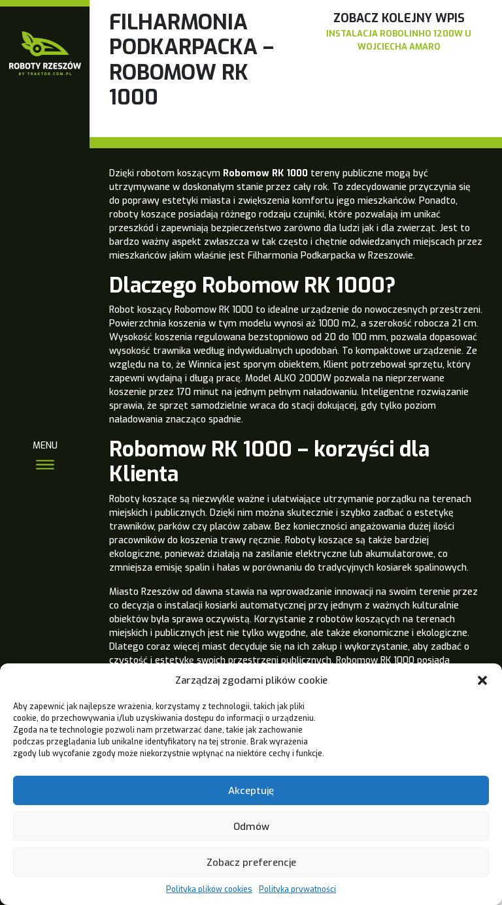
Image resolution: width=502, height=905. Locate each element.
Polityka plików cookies (209, 889)
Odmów (251, 826)
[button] (482, 680)
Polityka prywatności (297, 889)
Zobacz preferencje (251, 862)
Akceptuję (251, 790)
